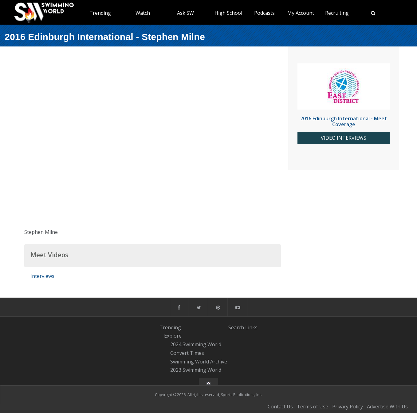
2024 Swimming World (195, 344)
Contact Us (280, 406)
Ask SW (185, 13)
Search (236, 327)
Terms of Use (312, 406)
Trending (100, 13)
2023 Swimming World (195, 370)
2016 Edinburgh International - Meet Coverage (343, 121)
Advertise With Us (387, 406)
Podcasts (264, 13)
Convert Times (187, 353)
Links (251, 327)
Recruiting (337, 13)
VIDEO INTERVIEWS (343, 138)
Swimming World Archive (198, 361)
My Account (300, 13)
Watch (143, 13)
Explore (173, 336)
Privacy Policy (347, 406)
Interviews (42, 276)
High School (228, 13)
